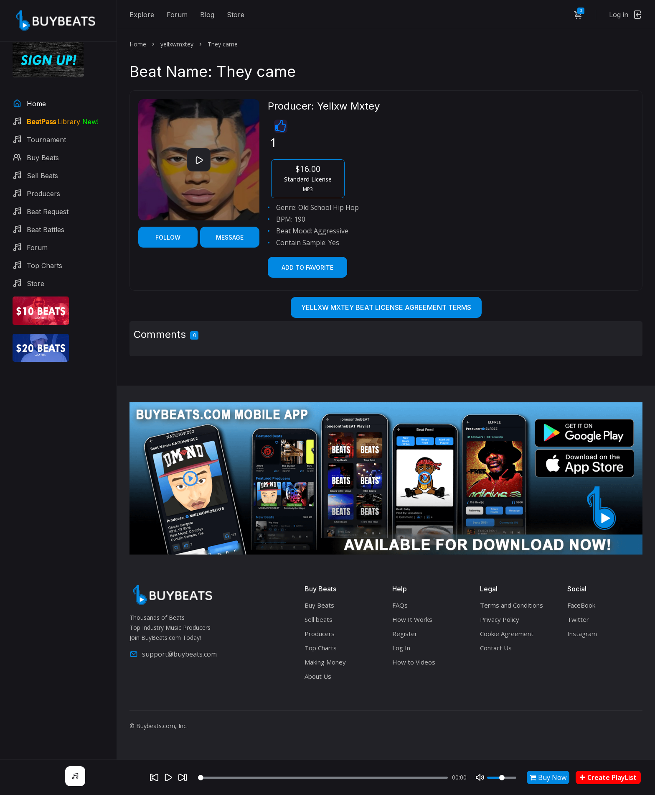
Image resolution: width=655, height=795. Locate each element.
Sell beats (319, 619)
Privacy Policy (499, 619)
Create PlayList (608, 777)
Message (230, 237)
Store (235, 14)
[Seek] (323, 778)
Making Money (325, 662)
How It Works (412, 619)
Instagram (582, 633)
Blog (207, 14)
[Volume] (501, 778)
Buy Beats (319, 605)
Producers (320, 633)
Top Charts (321, 648)
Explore (141, 14)
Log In (401, 648)
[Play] (168, 777)
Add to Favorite (307, 267)
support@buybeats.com (173, 654)
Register (404, 633)
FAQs (400, 605)
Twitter (578, 619)
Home (137, 44)
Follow (167, 237)
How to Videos (413, 662)
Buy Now (548, 777)
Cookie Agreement (506, 633)
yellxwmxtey (176, 44)
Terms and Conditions (511, 605)
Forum (177, 14)
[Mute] (480, 777)
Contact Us (496, 648)
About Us (318, 676)
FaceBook (581, 605)
